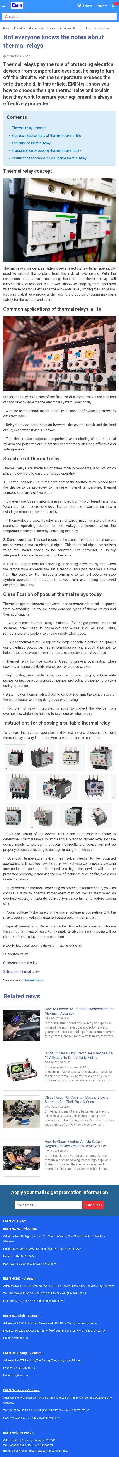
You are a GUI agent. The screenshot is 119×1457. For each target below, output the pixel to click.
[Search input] (57, 16)
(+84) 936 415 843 (60, 1273)
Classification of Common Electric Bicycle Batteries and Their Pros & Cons (77, 1042)
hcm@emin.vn (55, 1243)
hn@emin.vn (49, 1206)
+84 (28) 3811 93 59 (47, 1236)
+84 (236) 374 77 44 (22, 1360)
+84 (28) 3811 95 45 (22, 1243)
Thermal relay (33, 923)
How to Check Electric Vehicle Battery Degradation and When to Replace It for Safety (75, 1088)
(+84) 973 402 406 (94, 1273)
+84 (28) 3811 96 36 (20, 1236)
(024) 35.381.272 (70, 1191)
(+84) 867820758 (24, 1199)
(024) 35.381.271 (47, 1191)
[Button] (3, 5)
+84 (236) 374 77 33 (76, 1353)
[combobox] (57, 16)
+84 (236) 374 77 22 (49, 1353)
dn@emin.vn (53, 1360)
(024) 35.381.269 (23, 1191)
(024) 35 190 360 (20, 1206)
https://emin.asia (57, 1393)
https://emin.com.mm (64, 1431)
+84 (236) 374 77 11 (21, 1353)
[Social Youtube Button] (36, 1449)
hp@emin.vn (20, 1318)
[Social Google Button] (27, 1449)
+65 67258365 (43, 1388)
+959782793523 (19, 1426)
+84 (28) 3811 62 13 (74, 1236)
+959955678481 (41, 1426)
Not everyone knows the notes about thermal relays (78, 28)
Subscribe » (93, 1148)
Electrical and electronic (29, 28)
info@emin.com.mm (24, 1431)
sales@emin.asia (23, 1393)
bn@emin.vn (20, 1280)
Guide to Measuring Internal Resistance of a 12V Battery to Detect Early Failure (79, 998)
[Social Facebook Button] (7, 1449)
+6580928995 (18, 1388)
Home (6, 28)
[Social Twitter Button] (17, 1449)
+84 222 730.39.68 (25, 1273)
